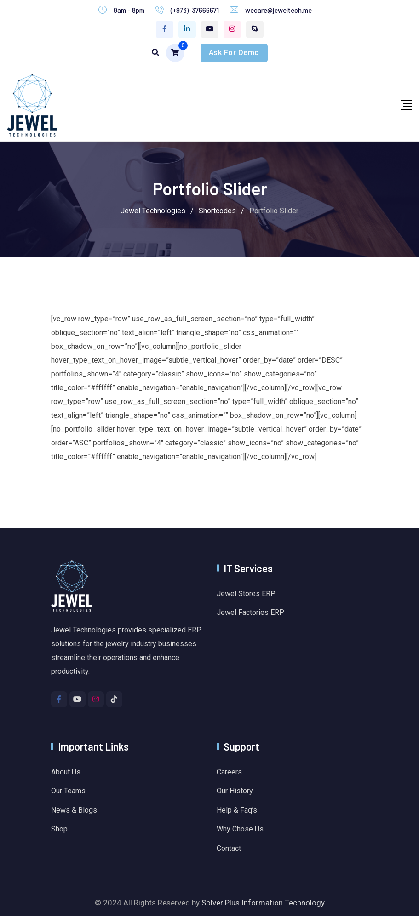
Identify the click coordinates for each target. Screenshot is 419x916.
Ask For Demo (234, 52)
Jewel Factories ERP (250, 612)
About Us (65, 772)
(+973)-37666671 (195, 10)
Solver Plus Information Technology (263, 902)
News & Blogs (74, 810)
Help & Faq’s (237, 810)
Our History (235, 790)
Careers (229, 772)
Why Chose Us (240, 829)
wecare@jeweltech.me (278, 10)
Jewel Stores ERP (246, 593)
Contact (229, 848)
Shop (59, 829)
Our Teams (68, 790)
